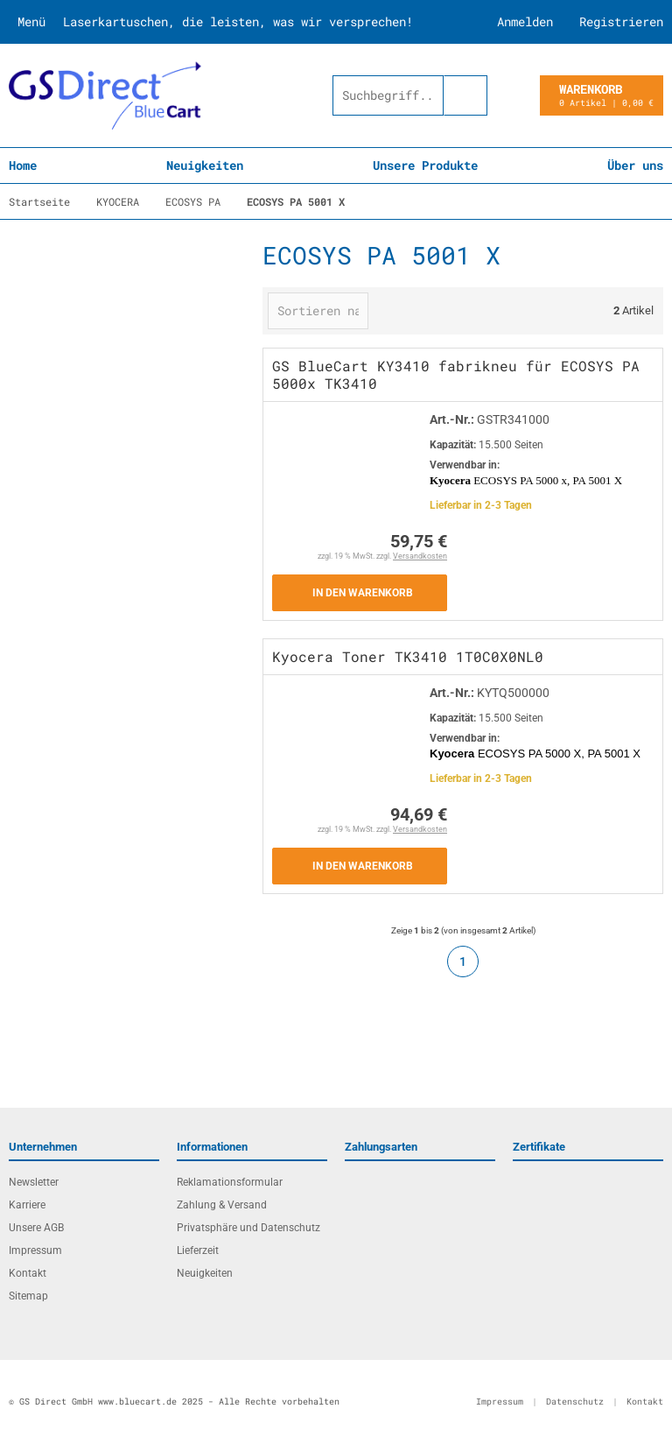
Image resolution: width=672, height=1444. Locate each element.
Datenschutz (575, 1401)
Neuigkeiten (204, 165)
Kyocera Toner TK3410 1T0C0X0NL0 (407, 656)
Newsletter (34, 1182)
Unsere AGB (36, 1228)
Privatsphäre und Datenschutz (248, 1228)
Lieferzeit (198, 1250)
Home (23, 165)
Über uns (635, 165)
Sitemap (28, 1296)
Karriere (27, 1205)
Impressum (35, 1250)
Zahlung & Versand (222, 1205)
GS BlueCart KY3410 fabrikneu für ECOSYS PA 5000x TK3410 (456, 374)
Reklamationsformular (230, 1182)
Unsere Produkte (425, 165)
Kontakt (27, 1273)
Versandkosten (420, 556)
